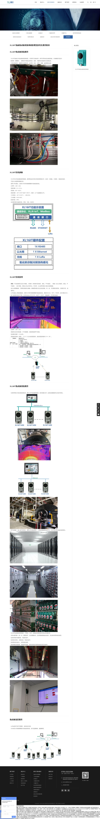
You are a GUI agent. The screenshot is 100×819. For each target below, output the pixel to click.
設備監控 (40, 33)
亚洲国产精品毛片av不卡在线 (27, 818)
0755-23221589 (67, 772)
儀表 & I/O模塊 (24, 780)
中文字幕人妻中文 (76, 815)
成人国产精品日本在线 (65, 811)
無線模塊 (23, 778)
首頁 (36, 2)
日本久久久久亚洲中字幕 (90, 811)
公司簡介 (12, 774)
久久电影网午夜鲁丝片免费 (44, 814)
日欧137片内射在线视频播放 (29, 815)
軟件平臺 (23, 785)
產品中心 (42, 2)
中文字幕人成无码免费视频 (21, 816)
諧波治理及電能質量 (55, 36)
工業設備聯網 (29, 33)
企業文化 (12, 778)
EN (95, 2)
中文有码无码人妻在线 (81, 814)
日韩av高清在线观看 (94, 815)
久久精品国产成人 (47, 816)
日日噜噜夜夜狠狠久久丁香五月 (92, 816)
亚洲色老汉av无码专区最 (47, 812)
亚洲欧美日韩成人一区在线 (53, 811)
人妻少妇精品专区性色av (54, 815)
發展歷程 (12, 776)
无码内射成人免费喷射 (17, 814)
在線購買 (82, 2)
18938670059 (66, 785)
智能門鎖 (17, 800)
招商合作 (50, 778)
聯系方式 (12, 783)
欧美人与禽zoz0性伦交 (57, 816)
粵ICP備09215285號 (60, 803)
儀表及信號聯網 (16, 33)
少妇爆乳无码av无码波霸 (56, 814)
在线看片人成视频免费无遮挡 (77, 811)
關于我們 (67, 2)
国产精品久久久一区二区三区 (30, 814)
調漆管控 (23, 774)
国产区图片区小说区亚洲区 (40, 811)
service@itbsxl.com (67, 782)
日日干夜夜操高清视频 (58, 812)
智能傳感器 (23, 783)
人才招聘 (12, 780)
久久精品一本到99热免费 (79, 816)
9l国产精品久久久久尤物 (42, 815)
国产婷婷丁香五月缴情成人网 (26, 811)
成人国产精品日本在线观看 (70, 812)
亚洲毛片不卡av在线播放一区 (34, 812)
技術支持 (50, 776)
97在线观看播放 (90, 814)
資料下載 (50, 774)
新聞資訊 (74, 2)
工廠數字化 (63, 33)
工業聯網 (23, 776)
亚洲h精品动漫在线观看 (66, 815)
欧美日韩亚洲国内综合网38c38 (35, 816)
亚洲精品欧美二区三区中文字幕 (19, 812)
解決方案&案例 (51, 2)
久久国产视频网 (85, 815)
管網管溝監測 (31, 36)
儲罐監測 (42, 36)
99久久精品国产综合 (68, 816)
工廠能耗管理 (52, 33)
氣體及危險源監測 (17, 36)
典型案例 (68, 36)
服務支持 (60, 2)
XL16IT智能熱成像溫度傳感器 (82, 69)
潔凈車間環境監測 (77, 33)
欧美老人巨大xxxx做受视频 (69, 814)
